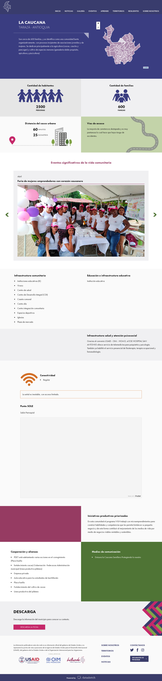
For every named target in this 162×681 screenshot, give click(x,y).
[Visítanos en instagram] (142, 650)
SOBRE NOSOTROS (110, 645)
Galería (79, 12)
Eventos (91, 12)
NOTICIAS (106, 662)
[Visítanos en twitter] (133, 650)
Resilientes (132, 12)
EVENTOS (105, 656)
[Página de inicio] (8, 7)
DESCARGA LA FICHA (29, 627)
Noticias (67, 12)
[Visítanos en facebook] (139, 650)
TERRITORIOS (107, 650)
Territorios (117, 12)
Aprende (103, 12)
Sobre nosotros (149, 12)
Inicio (56, 12)
